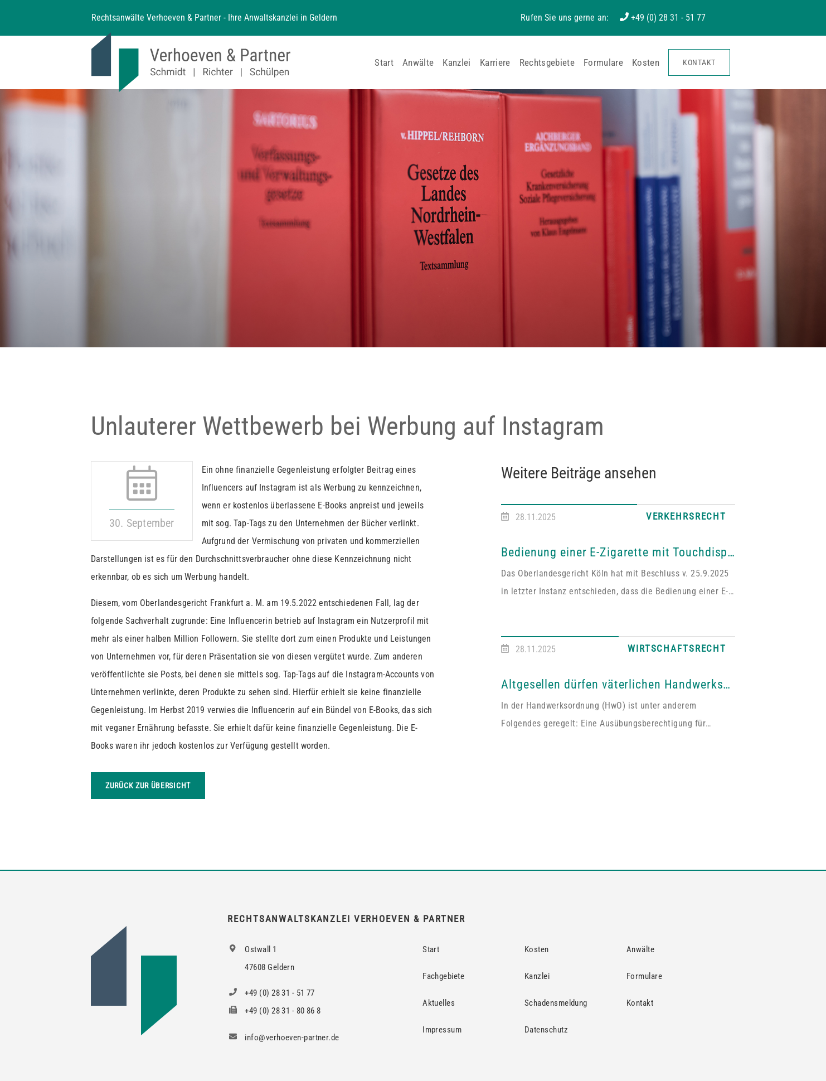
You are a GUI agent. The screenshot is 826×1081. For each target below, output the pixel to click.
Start (384, 62)
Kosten (645, 62)
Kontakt (699, 62)
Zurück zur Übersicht (148, 785)
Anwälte (418, 62)
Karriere (495, 62)
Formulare (603, 62)
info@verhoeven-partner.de (283, 1037)
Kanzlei (456, 62)
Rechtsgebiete (547, 62)
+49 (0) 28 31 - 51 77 (668, 17)
